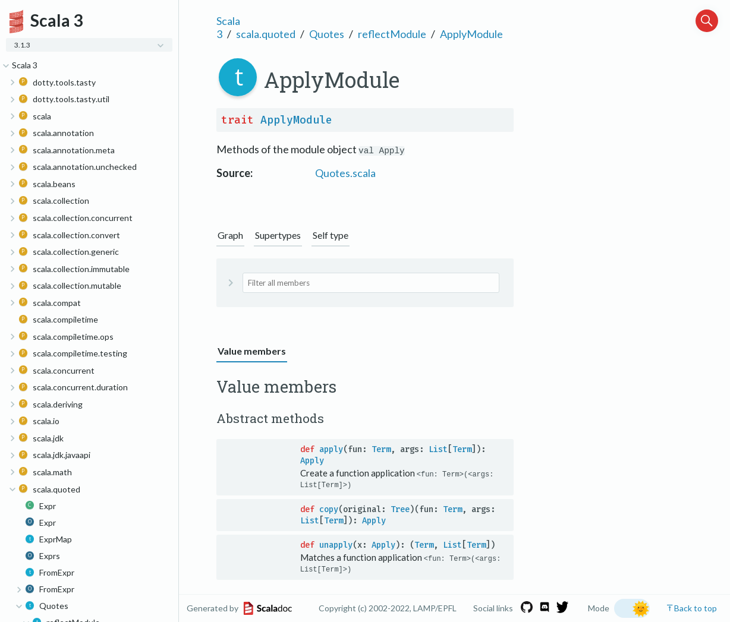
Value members (252, 350)
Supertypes (278, 235)
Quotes (326, 33)
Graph (230, 235)
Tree (400, 509)
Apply (312, 460)
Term (381, 449)
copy (328, 509)
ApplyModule (471, 33)
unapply (336, 545)
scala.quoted (265, 33)
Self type (330, 235)
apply (331, 449)
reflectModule (392, 33)
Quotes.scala (345, 172)
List (438, 449)
